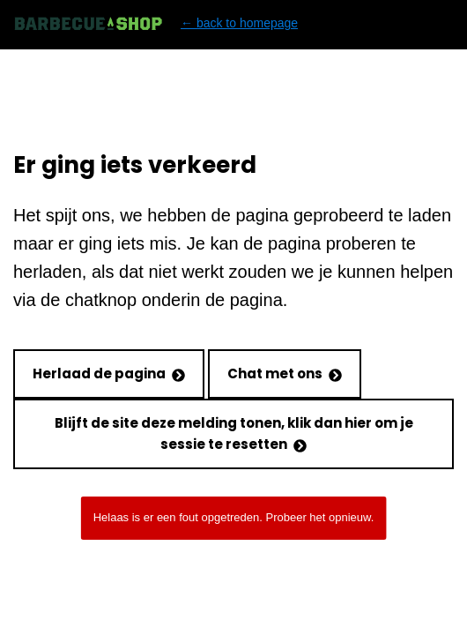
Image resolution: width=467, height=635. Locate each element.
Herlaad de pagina (109, 373)
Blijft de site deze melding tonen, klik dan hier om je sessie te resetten (234, 433)
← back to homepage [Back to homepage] (155, 23)
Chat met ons (284, 373)
